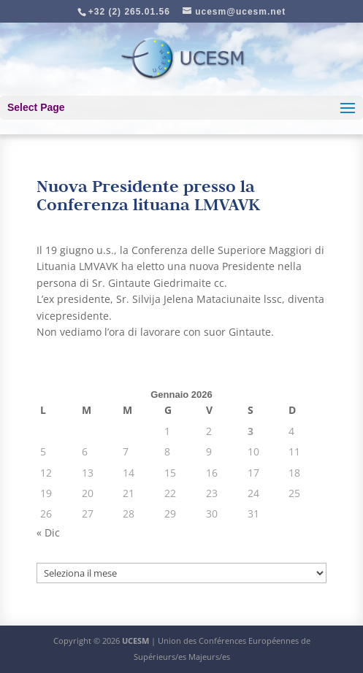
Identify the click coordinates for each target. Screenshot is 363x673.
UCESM (135, 640)
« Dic (48, 532)
